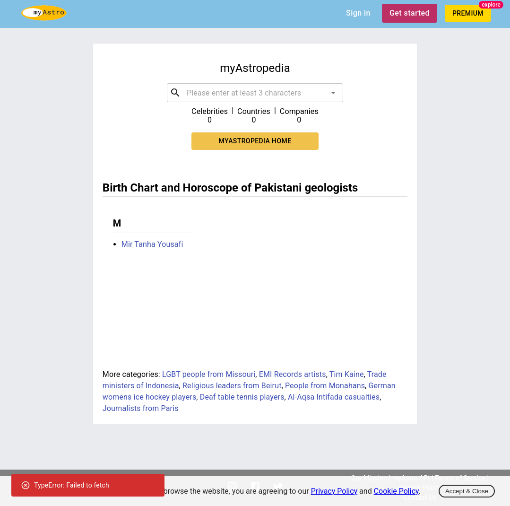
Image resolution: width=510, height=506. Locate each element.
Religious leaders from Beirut (232, 385)
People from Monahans (325, 385)
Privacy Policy (334, 491)
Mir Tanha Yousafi (152, 244)
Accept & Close (466, 491)
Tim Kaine (346, 374)
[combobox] (255, 92)
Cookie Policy (396, 491)
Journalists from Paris (141, 408)
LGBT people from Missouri (208, 374)
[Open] (333, 92)
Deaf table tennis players (242, 397)
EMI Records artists (292, 374)
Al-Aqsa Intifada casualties (334, 397)
